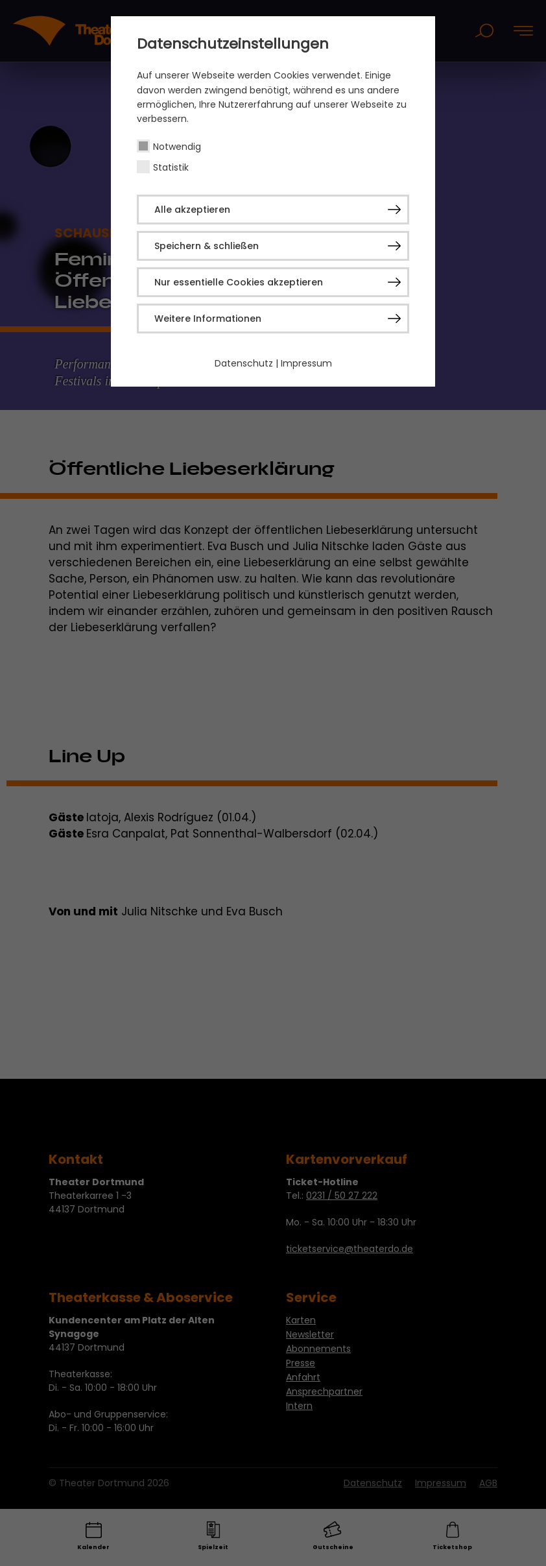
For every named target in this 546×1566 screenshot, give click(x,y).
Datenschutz (244, 363)
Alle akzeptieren (192, 209)
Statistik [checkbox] (171, 167)
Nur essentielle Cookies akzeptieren (238, 282)
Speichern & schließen (206, 245)
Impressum (306, 363)
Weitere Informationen (207, 318)
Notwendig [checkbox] (177, 146)
